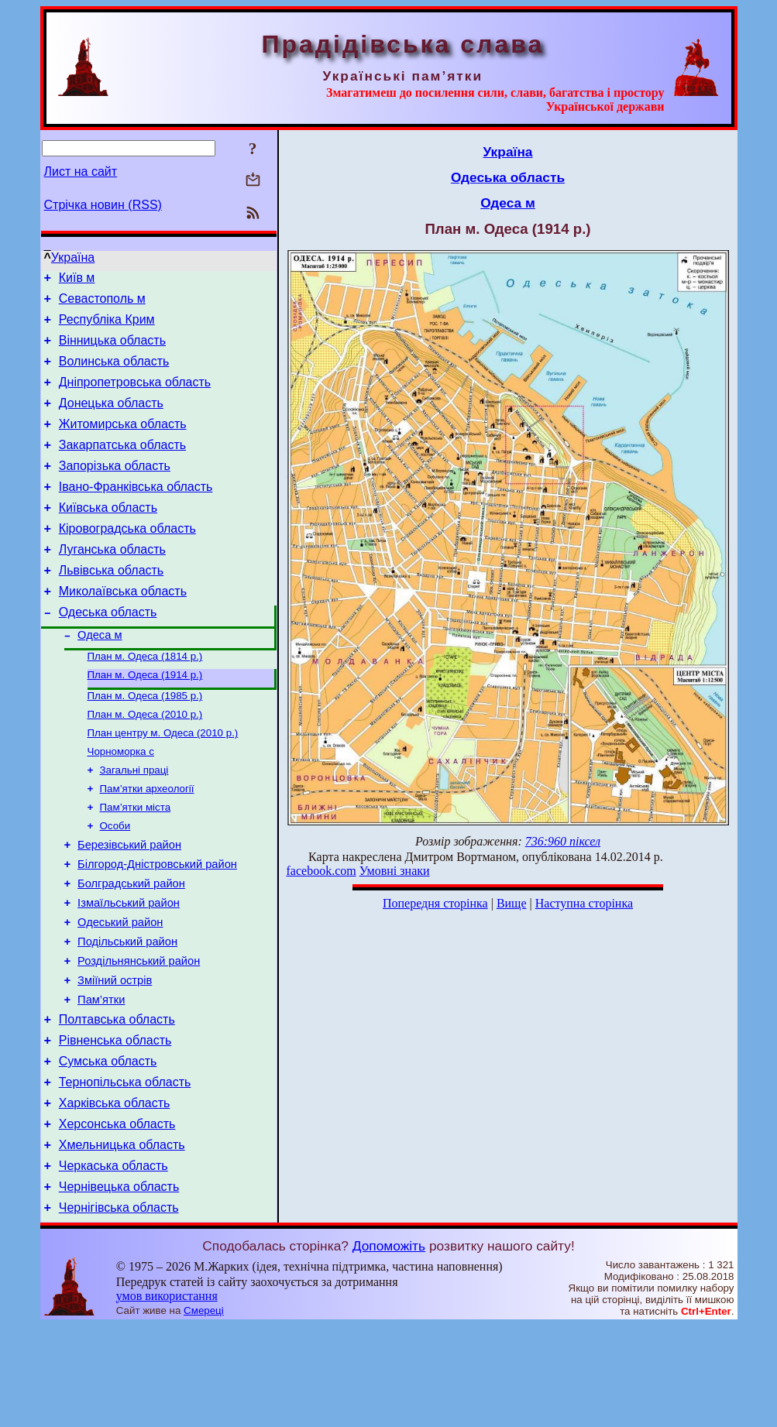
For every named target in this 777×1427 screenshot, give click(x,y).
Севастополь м (102, 303)
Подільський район (127, 1013)
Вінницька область (112, 349)
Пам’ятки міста (135, 863)
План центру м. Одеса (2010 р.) (163, 782)
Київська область (108, 535)
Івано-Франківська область (136, 512)
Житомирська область (123, 442)
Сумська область (108, 1146)
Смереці (204, 1412)
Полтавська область (117, 1099)
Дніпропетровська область (135, 396)
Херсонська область (117, 1216)
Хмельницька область (122, 1239)
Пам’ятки (101, 1078)
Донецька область (111, 419)
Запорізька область (114, 489)
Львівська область (111, 605)
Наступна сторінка (584, 903)
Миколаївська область (123, 628)
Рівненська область (115, 1123)
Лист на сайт (81, 171)
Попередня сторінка (435, 903)
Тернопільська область (125, 1169)
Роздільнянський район (138, 1034)
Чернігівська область (119, 1309)
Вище (512, 903)
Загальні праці (134, 822)
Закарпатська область (122, 465)
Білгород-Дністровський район (157, 926)
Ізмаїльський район (128, 969)
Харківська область (114, 1192)
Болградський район (131, 948)
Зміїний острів (114, 1056)
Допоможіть (388, 1347)
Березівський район (129, 904)
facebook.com (321, 870)
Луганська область (112, 581)
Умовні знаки (394, 870)
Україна (73, 257)
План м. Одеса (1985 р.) (145, 742)
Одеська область (108, 651)
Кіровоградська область (127, 558)
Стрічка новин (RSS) (103, 204)
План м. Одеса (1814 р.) (145, 699)
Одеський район (120, 991)
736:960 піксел (562, 841)
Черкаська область (113, 1262)
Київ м (77, 279)
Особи (115, 883)
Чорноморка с (121, 802)
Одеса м (99, 677)
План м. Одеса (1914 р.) (145, 720)
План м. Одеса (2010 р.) (145, 762)
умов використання (167, 1397)
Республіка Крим (107, 326)
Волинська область (114, 372)
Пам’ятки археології (147, 843)
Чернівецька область (119, 1285)
